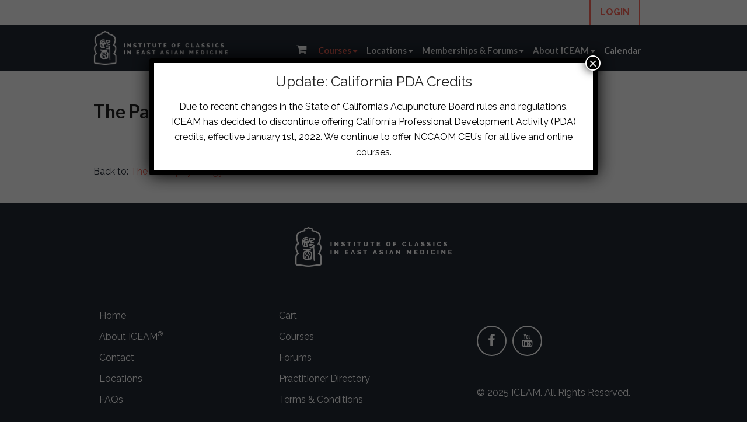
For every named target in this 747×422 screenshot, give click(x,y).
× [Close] (593, 63)
